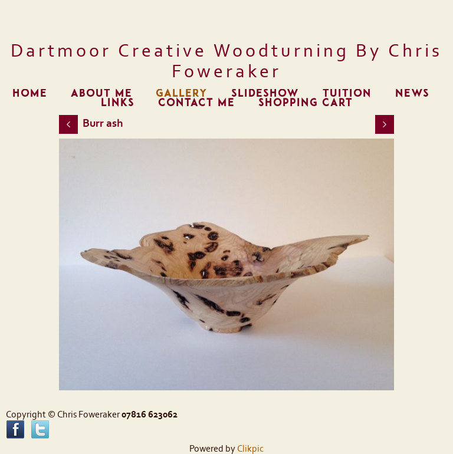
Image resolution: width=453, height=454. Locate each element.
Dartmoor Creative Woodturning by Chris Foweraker (226, 61)
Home (29, 93)
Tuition (347, 93)
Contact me (196, 102)
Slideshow (265, 93)
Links (117, 102)
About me (101, 93)
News (412, 93)
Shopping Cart (305, 102)
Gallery (182, 93)
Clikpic (250, 448)
